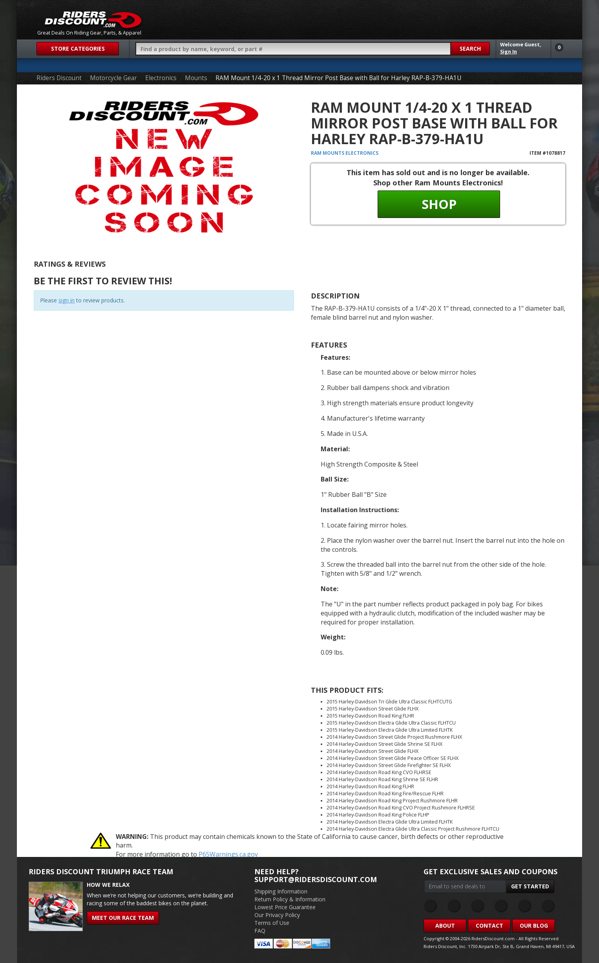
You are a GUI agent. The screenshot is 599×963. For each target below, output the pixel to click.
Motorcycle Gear (113, 78)
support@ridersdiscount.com (315, 879)
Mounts (196, 78)
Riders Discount (59, 78)
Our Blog (534, 925)
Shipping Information (280, 891)
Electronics (161, 78)
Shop (439, 204)
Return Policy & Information (289, 899)
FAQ (259, 930)
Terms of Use (271, 922)
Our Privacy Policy (277, 915)
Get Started (530, 886)
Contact (489, 925)
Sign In (508, 51)
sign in (66, 300)
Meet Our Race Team (123, 917)
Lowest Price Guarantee (285, 907)
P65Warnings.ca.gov (228, 854)
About (445, 925)
